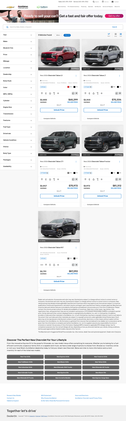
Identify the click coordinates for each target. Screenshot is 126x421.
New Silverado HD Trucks (100, 367)
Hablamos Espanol (13, 401)
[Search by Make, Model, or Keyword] (60, 27)
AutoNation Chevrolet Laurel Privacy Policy (88, 398)
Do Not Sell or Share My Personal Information (55, 401)
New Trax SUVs (25, 356)
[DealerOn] (12, 416)
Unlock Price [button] (59, 110)
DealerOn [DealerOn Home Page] (32, 416)
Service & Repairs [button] (108, 6)
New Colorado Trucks (25, 372)
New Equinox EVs (63, 372)
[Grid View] (115, 35)
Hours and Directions (81, 395)
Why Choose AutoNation (49, 398)
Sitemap (38, 416)
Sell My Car (98, 6)
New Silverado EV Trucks (25, 378)
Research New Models (14, 395)
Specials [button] (90, 6)
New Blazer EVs (101, 372)
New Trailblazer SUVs (25, 362)
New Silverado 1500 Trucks (63, 367)
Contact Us (10, 398)
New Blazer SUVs (63, 362)
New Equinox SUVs (63, 356)
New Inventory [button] (62, 6)
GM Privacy (44, 416)
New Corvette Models (63, 378)
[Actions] (76, 75)
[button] (78, 54)
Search (114, 27)
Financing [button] (83, 6)
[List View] (120, 35)
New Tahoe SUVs (100, 362)
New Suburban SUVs (25, 367)
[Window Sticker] (76, 93)
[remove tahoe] (59, 35)
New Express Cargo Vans (100, 378)
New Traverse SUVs (100, 356)
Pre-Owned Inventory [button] (73, 6)
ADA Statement (46, 395)
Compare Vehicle (50, 118)
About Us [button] (117, 6)
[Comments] (73, 93)
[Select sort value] (109, 35)
